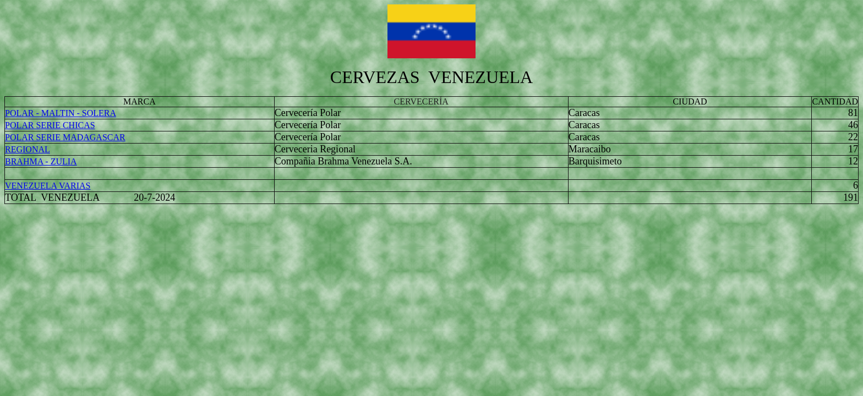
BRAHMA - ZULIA (41, 161)
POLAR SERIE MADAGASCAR (65, 137)
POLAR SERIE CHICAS (50, 125)
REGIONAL (27, 149)
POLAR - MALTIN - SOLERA (60, 113)
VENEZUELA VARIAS (47, 185)
